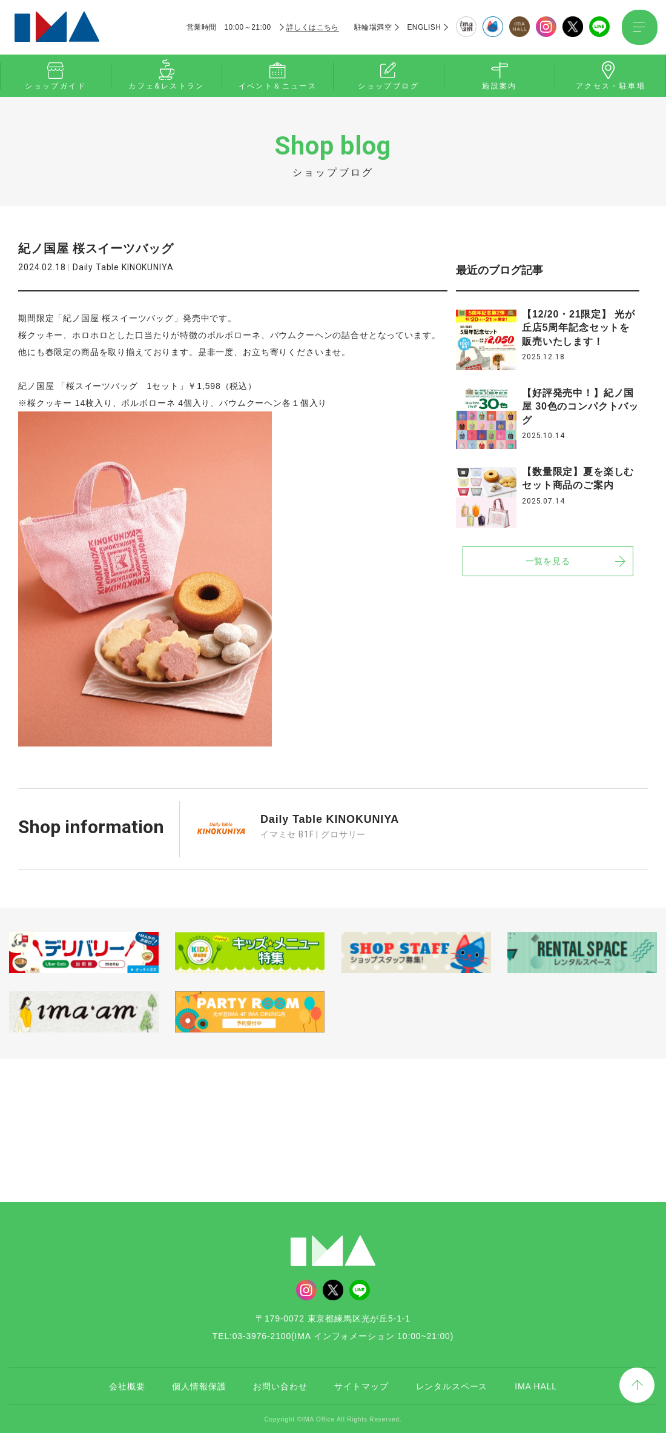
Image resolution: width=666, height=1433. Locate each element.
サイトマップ (361, 1384)
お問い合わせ (280, 1384)
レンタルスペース (452, 1384)
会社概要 (127, 1384)
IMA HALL (536, 1384)
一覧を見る (548, 561)
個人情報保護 (199, 1384)
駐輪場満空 (372, 27)
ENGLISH (423, 27)
